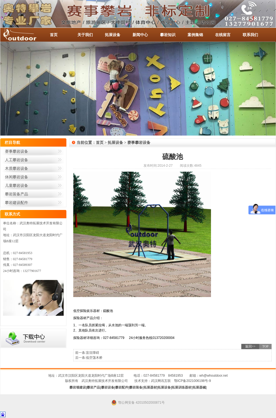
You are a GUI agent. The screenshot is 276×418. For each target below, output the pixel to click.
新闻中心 (140, 35)
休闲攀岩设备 (16, 177)
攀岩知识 (167, 35)
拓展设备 (112, 35)
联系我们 (250, 35)
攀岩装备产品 (16, 194)
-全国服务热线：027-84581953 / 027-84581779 (25, 35)
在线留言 (223, 35)
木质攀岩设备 (16, 168)
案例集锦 (195, 35)
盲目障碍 (92, 353)
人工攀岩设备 (16, 160)
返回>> (250, 346)
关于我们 (85, 35)
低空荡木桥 (94, 358)
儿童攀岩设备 (16, 185)
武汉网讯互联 (161, 381)
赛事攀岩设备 (16, 151)
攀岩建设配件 (16, 202)
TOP (265, 346)
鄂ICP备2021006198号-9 (192, 381)
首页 (54, 35)
